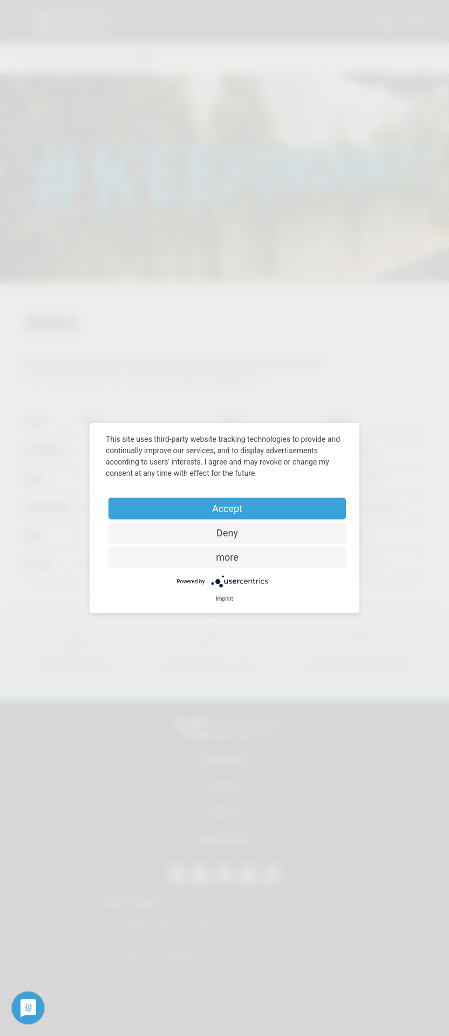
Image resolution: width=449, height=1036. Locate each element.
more (227, 557)
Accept (227, 508)
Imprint (224, 599)
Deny (227, 533)
